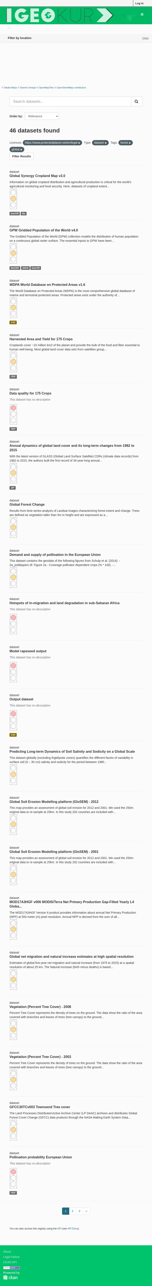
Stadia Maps (10, 87)
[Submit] (136, 101)
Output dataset (21, 699)
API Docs (73, 1228)
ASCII (25, 268)
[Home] (5, 28)
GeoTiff (15, 213)
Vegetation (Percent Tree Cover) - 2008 (40, 1007)
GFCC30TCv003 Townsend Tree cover (40, 1107)
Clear (145, 38)
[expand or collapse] (142, 14)
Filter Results (21, 156)
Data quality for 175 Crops (30, 393)
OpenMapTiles (46, 87)
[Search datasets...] (70, 101)
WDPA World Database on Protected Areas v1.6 (47, 284)
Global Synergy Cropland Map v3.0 (37, 176)
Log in (139, 3)
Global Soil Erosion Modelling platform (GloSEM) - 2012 (54, 802)
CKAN (10, 1277)
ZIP (12, 487)
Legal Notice (11, 1257)
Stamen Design (28, 87)
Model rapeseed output (28, 651)
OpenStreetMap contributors (71, 87)
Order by (16, 116)
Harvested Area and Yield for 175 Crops (41, 339)
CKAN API (10, 1262)
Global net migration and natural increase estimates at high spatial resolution (72, 956)
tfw (23, 213)
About (7, 1251)
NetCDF (15, 268)
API (59, 1228)
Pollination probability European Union (41, 1157)
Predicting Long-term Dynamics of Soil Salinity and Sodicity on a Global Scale (72, 751)
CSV (13, 322)
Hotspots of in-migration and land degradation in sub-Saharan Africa (64, 603)
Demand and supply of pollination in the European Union (55, 555)
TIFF (13, 376)
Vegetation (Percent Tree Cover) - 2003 (40, 1057)
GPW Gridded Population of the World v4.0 (44, 230)
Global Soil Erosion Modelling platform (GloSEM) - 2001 (54, 852)
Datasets (20, 28)
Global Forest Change (27, 504)
